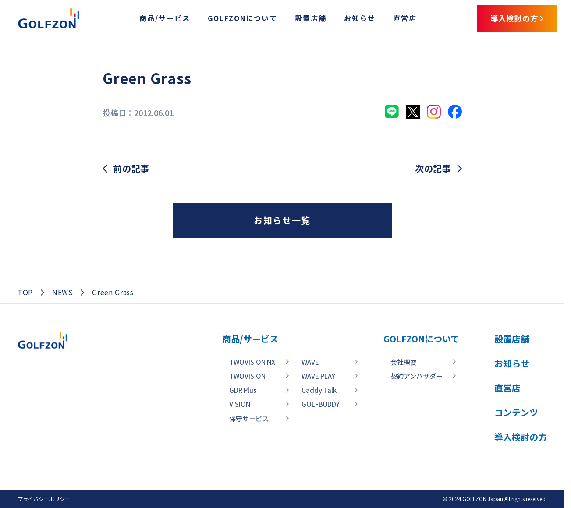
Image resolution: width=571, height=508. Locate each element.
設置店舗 (301, 19)
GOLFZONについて (233, 19)
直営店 (396, 19)
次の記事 (433, 168)
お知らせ (350, 19)
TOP (25, 292)
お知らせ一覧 (282, 220)
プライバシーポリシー (44, 498)
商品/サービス (155, 19)
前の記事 (131, 168)
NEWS (62, 292)
